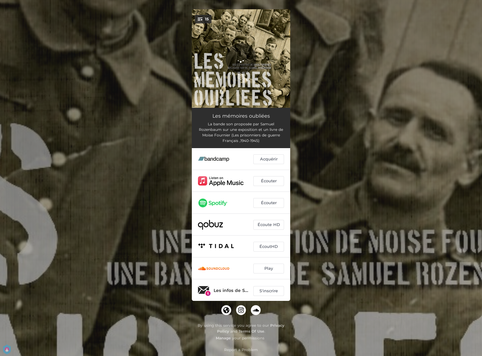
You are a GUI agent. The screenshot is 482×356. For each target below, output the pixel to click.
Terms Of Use (251, 331)
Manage (223, 338)
